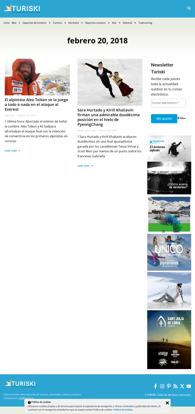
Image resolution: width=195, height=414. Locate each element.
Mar (116, 23)
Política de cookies (123, 409)
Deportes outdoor (97, 23)
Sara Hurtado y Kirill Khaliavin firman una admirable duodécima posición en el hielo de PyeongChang (109, 117)
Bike (16, 23)
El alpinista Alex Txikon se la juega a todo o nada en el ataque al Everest (36, 104)
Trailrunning (145, 22)
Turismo (59, 23)
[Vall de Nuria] (169, 231)
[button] (189, 8)
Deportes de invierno (37, 23)
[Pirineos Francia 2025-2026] (169, 269)
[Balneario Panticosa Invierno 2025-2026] (169, 308)
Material (130, 23)
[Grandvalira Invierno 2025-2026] (169, 193)
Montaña (75, 23)
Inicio (7, 22)
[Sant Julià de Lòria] (169, 368)
